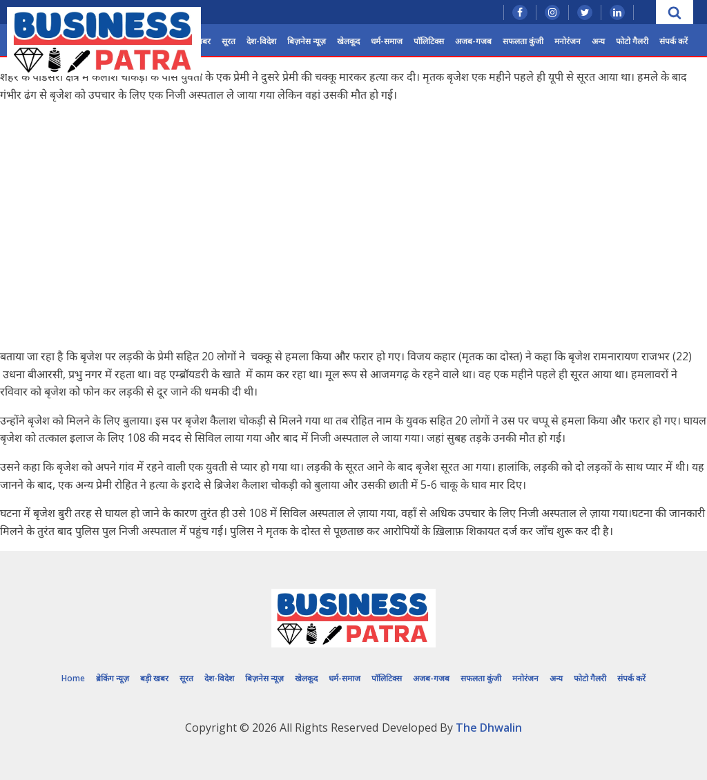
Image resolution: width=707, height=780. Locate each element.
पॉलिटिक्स (429, 41)
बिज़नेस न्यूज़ (306, 41)
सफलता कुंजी (523, 41)
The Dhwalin (489, 727)
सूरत (228, 41)
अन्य (598, 41)
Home (73, 678)
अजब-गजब (473, 41)
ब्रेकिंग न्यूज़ (112, 678)
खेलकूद (348, 41)
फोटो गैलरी (632, 41)
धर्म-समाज (387, 41)
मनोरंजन (567, 41)
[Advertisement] (353, 240)
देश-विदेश (261, 41)
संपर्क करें (673, 41)
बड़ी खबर (154, 678)
